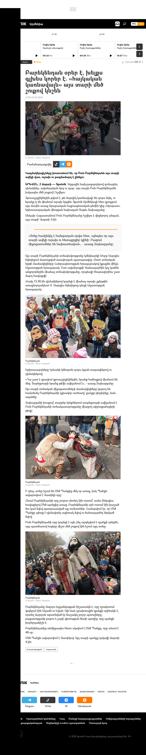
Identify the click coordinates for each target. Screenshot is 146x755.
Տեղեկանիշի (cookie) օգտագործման (65, 722)
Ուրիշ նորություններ (90, 47)
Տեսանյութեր (87, 691)
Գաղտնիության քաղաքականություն (22, 722)
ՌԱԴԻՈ (101, 691)
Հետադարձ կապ (98, 722)
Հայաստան (51, 649)
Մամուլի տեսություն (53, 47)
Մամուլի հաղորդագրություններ (85, 718)
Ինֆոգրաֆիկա (68, 691)
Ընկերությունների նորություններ (123, 718)
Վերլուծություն (49, 691)
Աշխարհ (32, 691)
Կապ (62, 718)
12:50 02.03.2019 (34, 97)
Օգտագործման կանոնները (41, 718)
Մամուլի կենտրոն (117, 691)
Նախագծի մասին (12, 718)
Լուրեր (9, 47)
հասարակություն (34, 649)
